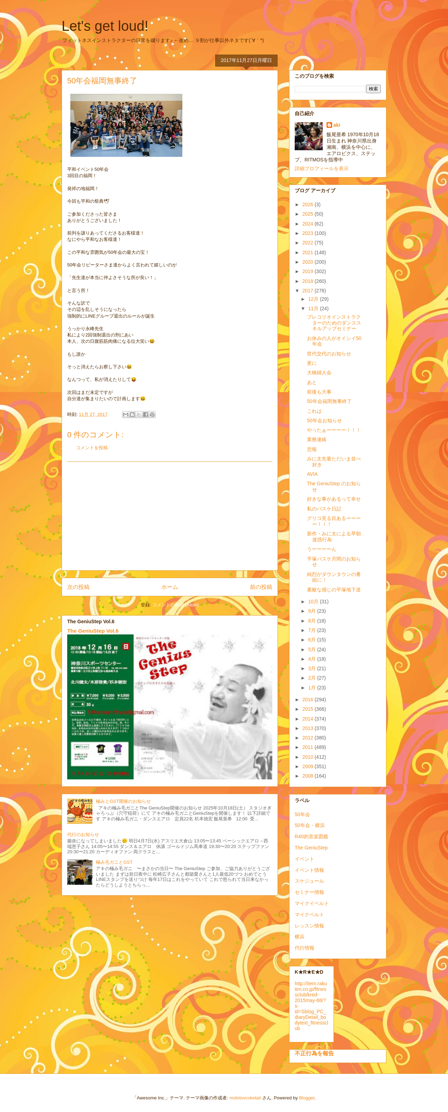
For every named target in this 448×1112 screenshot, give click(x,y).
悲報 (312, 449)
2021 (308, 252)
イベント (304, 859)
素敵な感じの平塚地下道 (334, 589)
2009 (308, 766)
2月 (312, 678)
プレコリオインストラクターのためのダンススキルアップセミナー (334, 323)
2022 (308, 242)
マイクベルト (309, 914)
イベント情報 (309, 870)
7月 (312, 630)
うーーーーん (321, 549)
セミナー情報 (309, 892)
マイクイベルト (312, 903)
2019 (308, 271)
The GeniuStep (311, 847)
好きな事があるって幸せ (334, 499)
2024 (308, 224)
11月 (314, 308)
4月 (312, 659)
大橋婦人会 (319, 372)
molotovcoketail (245, 1097)
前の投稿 (261, 587)
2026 (308, 204)
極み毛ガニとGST (114, 862)
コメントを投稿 (92, 447)
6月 (312, 639)
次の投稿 (78, 587)
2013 (308, 728)
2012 (308, 738)
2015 (308, 709)
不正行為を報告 (314, 1053)
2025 (308, 214)
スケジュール (309, 881)
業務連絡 (317, 439)
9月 (312, 611)
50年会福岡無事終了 (329, 401)
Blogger (306, 1097)
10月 (314, 601)
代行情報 (304, 948)
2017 (308, 290)
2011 (308, 747)
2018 (308, 281)
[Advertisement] (169, 516)
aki (337, 125)
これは (314, 411)
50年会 (302, 814)
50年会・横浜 (310, 825)
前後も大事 (319, 392)
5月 (312, 649)
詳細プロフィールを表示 (322, 168)
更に (312, 363)
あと (312, 382)
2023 (308, 233)
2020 (308, 262)
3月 (312, 668)
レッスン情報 (309, 926)
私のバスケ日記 (324, 509)
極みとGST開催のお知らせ (123, 801)
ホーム (169, 587)
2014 (308, 719)
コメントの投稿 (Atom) (175, 604)
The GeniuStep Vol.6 (93, 631)
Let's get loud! (105, 26)
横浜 (299, 936)
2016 (308, 699)
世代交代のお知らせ (329, 353)
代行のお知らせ (83, 834)
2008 (308, 776)
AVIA (312, 474)
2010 (308, 757)
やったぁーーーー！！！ (334, 430)
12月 (314, 299)
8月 (312, 621)
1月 (312, 687)
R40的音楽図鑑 (311, 836)
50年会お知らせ (324, 420)
